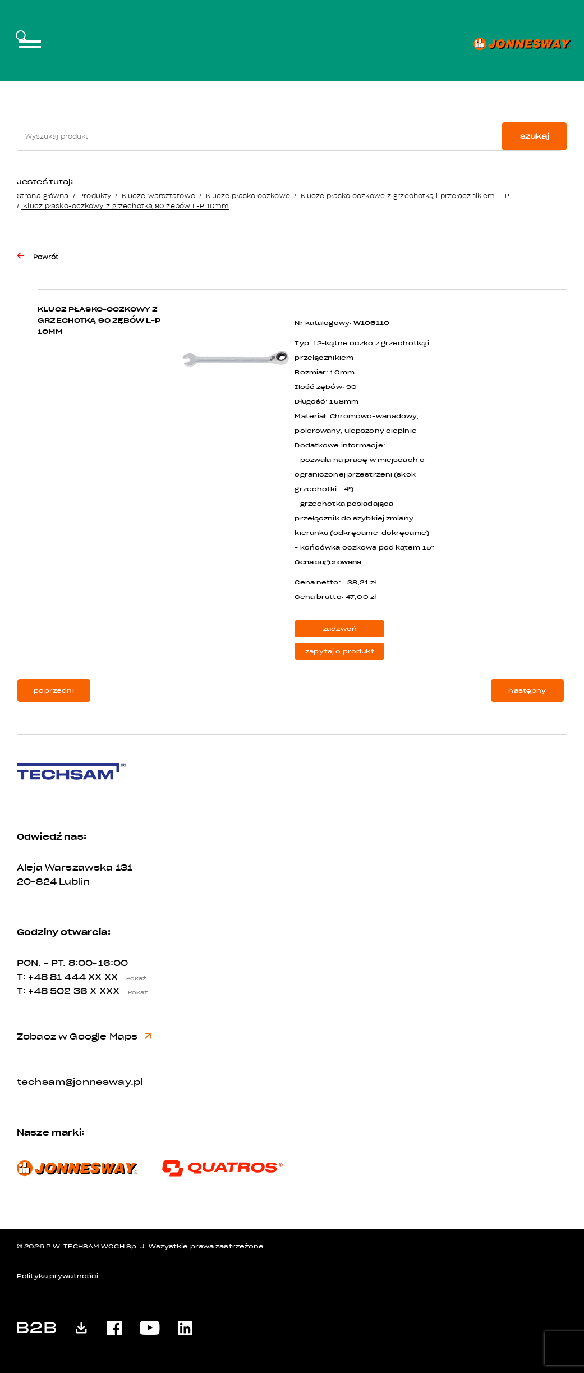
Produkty (95, 195)
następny (527, 690)
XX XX (120, 977)
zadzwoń (340, 629)
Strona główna (42, 195)
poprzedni (53, 690)
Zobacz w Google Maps (84, 1037)
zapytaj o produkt (339, 651)
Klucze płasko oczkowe (248, 195)
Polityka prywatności (57, 1276)
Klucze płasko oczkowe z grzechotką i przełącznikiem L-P (405, 195)
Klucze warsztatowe (158, 195)
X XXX (122, 991)
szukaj (534, 136)
